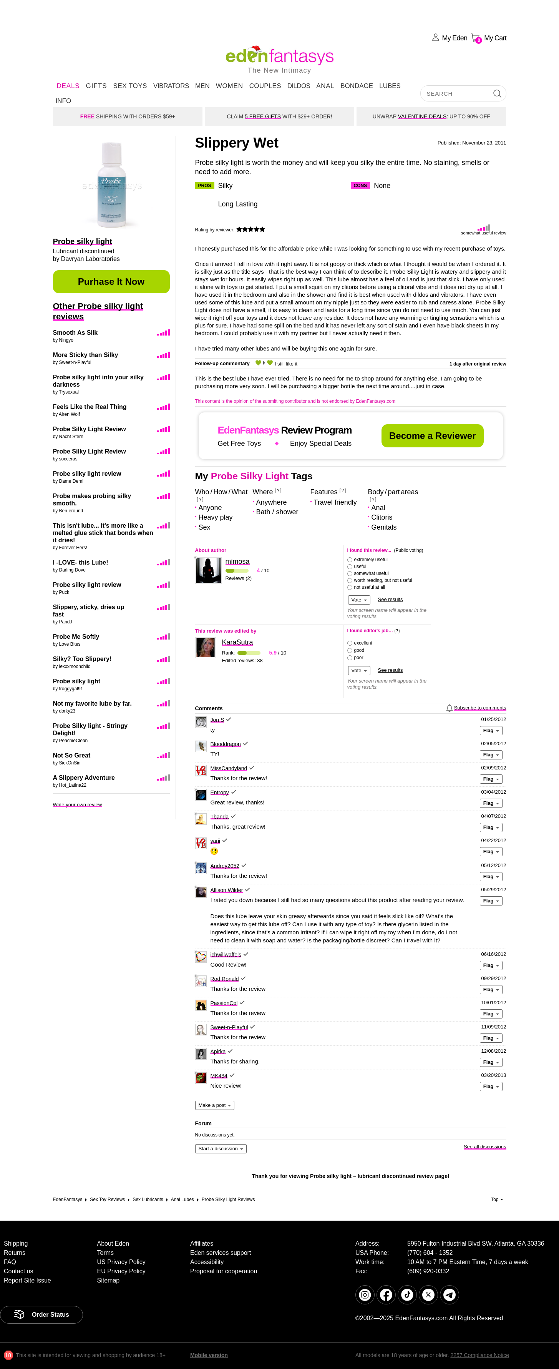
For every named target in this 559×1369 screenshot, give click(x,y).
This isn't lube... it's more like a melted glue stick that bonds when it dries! (103, 532)
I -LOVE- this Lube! (80, 562)
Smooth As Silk (75, 332)
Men (202, 86)
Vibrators (171, 86)
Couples (265, 86)
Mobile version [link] (209, 1355)
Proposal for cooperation (223, 1271)
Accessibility (207, 1262)
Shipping (16, 1243)
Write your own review (77, 804)
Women (229, 86)
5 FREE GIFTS (263, 116)
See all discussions (485, 1147)
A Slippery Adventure (84, 777)
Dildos (298, 86)
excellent (363, 643)
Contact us (18, 1271)
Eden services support (220, 1252)
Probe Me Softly (76, 636)
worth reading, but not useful (383, 580)
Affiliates (201, 1243)
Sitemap (108, 1280)
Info (63, 101)
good (359, 650)
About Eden (113, 1243)
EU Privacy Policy (121, 1271)
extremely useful (371, 559)
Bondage (356, 86)
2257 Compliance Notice (479, 1355)
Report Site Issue (27, 1280)
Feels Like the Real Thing (90, 407)
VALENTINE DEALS (422, 116)
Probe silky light (77, 681)
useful (360, 566)
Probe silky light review (87, 473)
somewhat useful (371, 573)
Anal (325, 86)
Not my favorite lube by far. (92, 703)
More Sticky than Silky (85, 355)
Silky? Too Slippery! (82, 659)
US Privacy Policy (121, 1262)
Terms (105, 1252)
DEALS (68, 86)
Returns (14, 1252)
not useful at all (369, 587)
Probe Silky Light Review (89, 429)
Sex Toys (130, 86)
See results (390, 599)
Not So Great (72, 755)
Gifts (96, 86)
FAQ (10, 1262)
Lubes (390, 86)
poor (358, 657)
